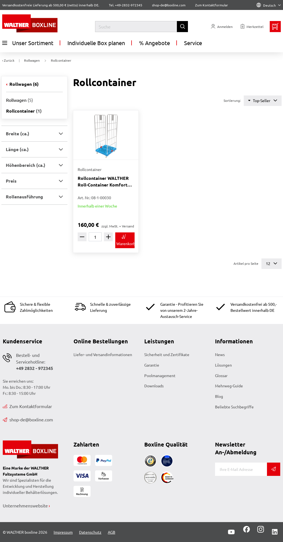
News (220, 354)
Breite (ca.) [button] (17, 133)
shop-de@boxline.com (28, 419)
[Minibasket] (275, 26)
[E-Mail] (241, 469)
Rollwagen (23, 84)
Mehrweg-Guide (229, 385)
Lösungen (223, 364)
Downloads (154, 385)
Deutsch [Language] (268, 5)
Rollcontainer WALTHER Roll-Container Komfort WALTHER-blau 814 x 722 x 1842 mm (106, 181)
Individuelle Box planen (96, 42)
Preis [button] (11, 181)
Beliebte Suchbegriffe (234, 406)
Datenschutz (90, 532)
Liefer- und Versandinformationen (103, 354)
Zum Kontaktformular (211, 5)
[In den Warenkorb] (125, 240)
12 (271, 263)
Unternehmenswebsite (25, 505)
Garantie (151, 364)
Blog (219, 396)
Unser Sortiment (27, 43)
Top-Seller (262, 100)
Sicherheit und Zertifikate (166, 354)
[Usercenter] (222, 26)
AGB (111, 532)
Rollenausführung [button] (24, 196)
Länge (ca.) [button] (17, 149)
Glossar (221, 375)
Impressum (63, 532)
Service (193, 42)
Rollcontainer (24, 111)
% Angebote (154, 42)
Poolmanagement (159, 375)
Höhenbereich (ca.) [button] (25, 165)
